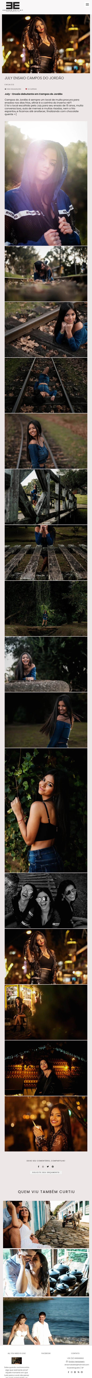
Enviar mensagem (77, 1361)
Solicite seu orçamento (46, 1172)
